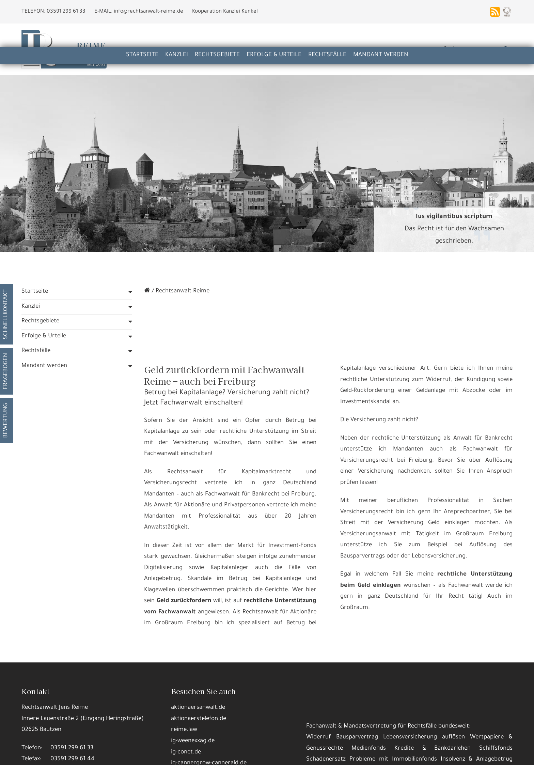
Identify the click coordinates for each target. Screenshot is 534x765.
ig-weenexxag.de (193, 700)
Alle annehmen (84, 754)
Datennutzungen (183, 737)
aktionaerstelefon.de (198, 678)
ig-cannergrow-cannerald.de (209, 722)
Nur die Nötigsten (161, 754)
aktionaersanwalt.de (198, 667)
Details (122, 754)
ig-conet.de (186, 711)
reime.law (184, 689)
